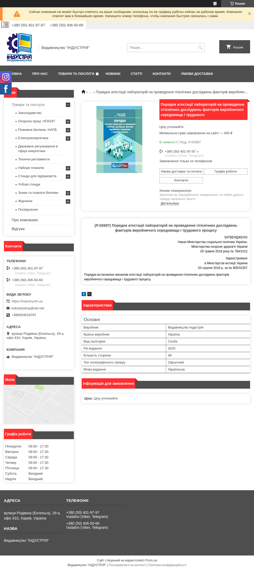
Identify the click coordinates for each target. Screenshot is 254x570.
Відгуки (18, 228)
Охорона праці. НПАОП (36, 121)
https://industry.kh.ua (27, 301)
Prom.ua (151, 560)
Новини (113, 74)
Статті (136, 74)
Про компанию (25, 220)
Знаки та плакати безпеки (38, 193)
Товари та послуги (76, 74)
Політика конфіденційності (167, 565)
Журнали (25, 201)
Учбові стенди (29, 184)
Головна (13, 74)
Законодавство (29, 113)
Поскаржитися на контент (127, 565)
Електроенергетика (33, 138)
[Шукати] (200, 47)
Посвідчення (28, 209)
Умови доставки (197, 74)
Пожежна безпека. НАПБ (37, 130)
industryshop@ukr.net (27, 308)
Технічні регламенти (34, 159)
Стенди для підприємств (37, 176)
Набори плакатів (31, 168)
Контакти (162, 74)
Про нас (39, 74)
